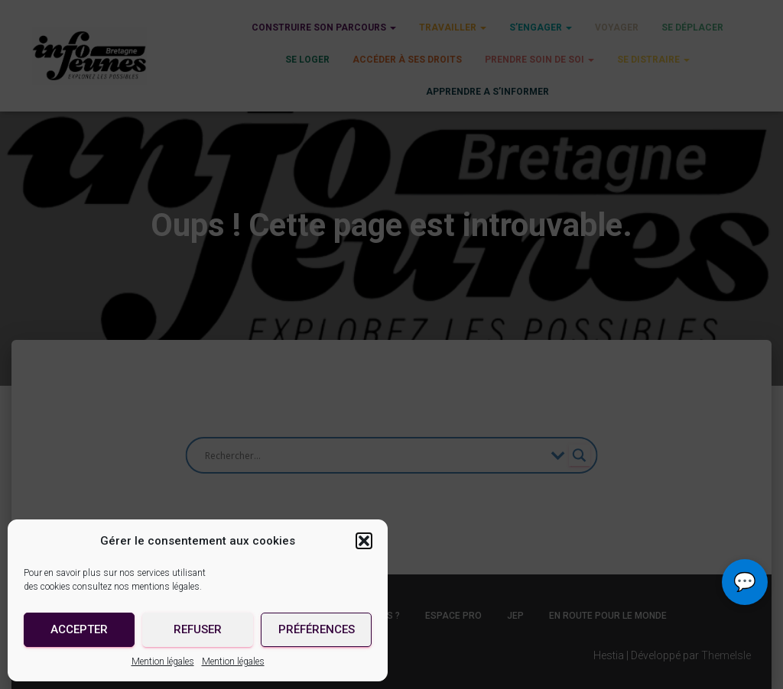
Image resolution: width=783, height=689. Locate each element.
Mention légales (163, 661)
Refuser (198, 629)
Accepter (79, 629)
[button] (364, 540)
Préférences (316, 629)
